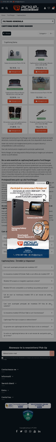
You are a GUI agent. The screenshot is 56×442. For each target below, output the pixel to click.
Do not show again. (41, 184)
